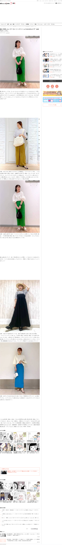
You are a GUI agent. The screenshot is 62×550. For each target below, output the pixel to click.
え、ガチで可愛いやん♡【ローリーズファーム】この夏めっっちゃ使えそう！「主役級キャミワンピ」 (20, 525)
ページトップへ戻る (52, 104)
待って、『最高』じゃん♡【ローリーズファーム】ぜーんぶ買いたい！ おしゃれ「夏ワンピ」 (20, 517)
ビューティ (46, 0)
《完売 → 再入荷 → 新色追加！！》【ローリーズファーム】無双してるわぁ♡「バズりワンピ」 (20, 510)
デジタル (53, 24)
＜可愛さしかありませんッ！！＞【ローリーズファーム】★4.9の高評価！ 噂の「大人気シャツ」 (20, 514)
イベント (32, 24)
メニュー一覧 (60, 0)
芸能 (35, 24)
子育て (38, 0)
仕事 (8, 24)
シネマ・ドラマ (47, 24)
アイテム (22, 24)
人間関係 (27, 24)
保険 (13, 24)
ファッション (40, 24)
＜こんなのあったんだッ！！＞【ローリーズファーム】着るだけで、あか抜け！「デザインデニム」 (20, 521)
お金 (11, 24)
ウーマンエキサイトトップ (49, 3)
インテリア (17, 24)
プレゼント (55, 0)
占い (52, 0)
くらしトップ (3, 24)
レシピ (43, 0)
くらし (40, 0)
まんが (50, 0)
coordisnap (8, 32)
